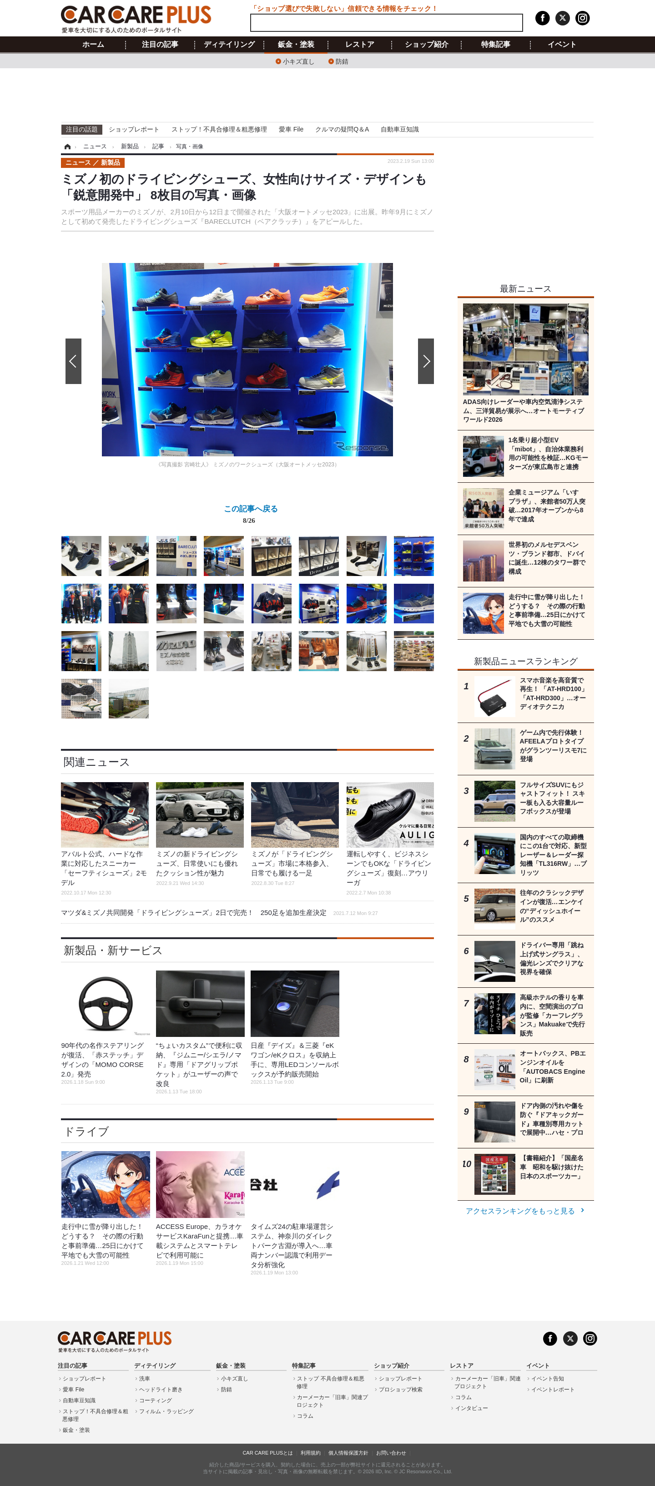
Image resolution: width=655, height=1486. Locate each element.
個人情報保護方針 (348, 1453)
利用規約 (311, 1453)
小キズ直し (299, 61)
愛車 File (291, 129)
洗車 (144, 1378)
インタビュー (471, 1408)
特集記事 (495, 44)
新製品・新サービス (113, 950)
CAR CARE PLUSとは (267, 1453)
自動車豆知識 (400, 129)
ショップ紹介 (426, 44)
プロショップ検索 (401, 1389)
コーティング (155, 1400)
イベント (562, 44)
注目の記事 (160, 44)
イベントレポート (553, 1389)
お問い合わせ (391, 1453)
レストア (359, 44)
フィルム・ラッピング (166, 1411)
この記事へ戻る (251, 516)
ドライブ (86, 1131)
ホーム (93, 44)
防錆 (342, 61)
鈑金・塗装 (296, 44)
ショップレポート (134, 129)
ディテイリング (229, 44)
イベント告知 (547, 1378)
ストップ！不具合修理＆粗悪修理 (219, 129)
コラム (305, 1416)
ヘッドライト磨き (161, 1389)
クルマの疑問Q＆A (342, 129)
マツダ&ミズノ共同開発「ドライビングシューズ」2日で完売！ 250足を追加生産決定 (219, 912)
